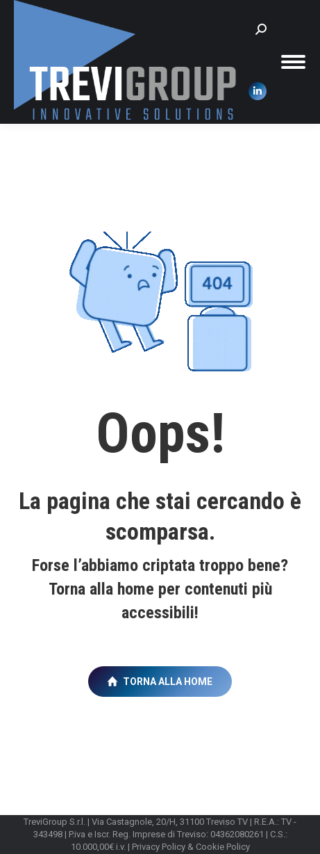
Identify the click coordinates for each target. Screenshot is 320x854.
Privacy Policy (158, 846)
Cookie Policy (223, 846)
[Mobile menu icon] (293, 62)
